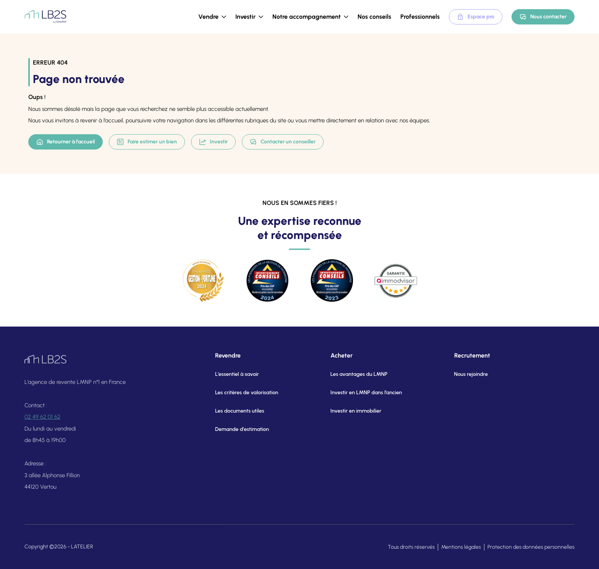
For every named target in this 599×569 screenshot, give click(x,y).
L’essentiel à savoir (232, 374)
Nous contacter (543, 16)
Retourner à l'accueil (65, 141)
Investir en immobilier (347, 411)
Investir (213, 141)
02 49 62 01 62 (42, 419)
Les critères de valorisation (241, 392)
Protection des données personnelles (531, 547)
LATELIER (82, 546)
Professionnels (420, 16)
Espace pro (475, 16)
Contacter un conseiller (283, 141)
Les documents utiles (234, 411)
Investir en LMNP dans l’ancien (357, 392)
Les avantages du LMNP (350, 374)
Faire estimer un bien (147, 141)
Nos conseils (374, 16)
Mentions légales (461, 547)
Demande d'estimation (237, 429)
